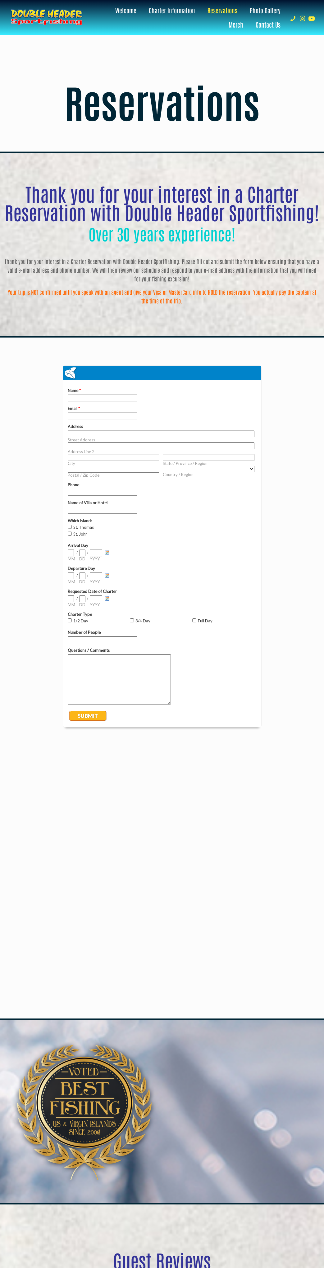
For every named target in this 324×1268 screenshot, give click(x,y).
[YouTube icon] (283, 1239)
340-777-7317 (171, 1146)
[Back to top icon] (297, 1237)
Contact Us (170, 1199)
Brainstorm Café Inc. (200, 1238)
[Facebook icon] (276, 1239)
